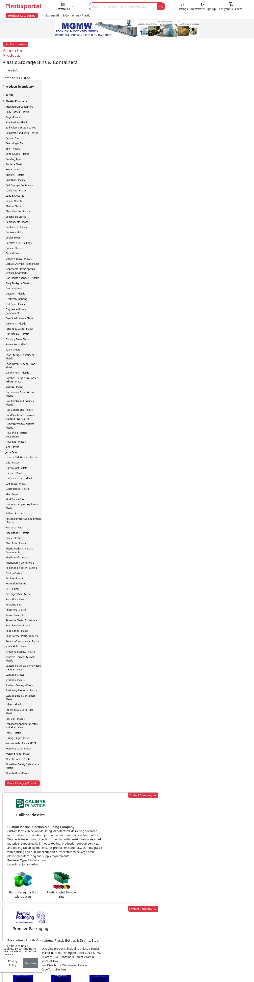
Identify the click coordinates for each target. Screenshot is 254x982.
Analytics (170, 972)
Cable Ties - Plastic (16, 169)
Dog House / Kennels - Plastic (22, 257)
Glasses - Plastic (15, 366)
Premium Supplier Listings (189, 937)
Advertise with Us (183, 905)
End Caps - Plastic (15, 283)
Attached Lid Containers (19, 85)
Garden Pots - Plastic (17, 351)
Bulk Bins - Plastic (15, 159)
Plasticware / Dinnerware (20, 541)
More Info (127, 850)
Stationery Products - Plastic (21, 669)
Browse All (178, 921)
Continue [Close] (30, 963)
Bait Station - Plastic (17, 101)
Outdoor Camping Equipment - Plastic (23, 485)
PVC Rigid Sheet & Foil (18, 573)
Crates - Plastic (14, 227)
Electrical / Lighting (16, 278)
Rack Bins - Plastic (16, 578)
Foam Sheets (13, 328)
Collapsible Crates (16, 195)
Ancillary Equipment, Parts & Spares (123, 944)
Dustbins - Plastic (15, 272)
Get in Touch (227, 721)
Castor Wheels (14, 180)
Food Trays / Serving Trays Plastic (20, 344)
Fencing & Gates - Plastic (19, 307)
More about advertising (70, 381)
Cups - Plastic (13, 232)
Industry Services (109, 960)
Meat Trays (12, 473)
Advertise (206, 972)
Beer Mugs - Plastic (16, 122)
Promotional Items (16, 562)
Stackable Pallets (15, 659)
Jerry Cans (11, 431)
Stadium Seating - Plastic (20, 664)
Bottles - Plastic (14, 143)
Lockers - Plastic (15, 452)
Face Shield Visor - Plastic (20, 297)
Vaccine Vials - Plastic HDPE (21, 722)
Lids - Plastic (12, 441)
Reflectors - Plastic (16, 589)
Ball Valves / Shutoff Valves (21, 106)
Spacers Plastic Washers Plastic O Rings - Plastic (23, 646)
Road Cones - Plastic (17, 609)
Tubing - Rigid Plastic (17, 717)
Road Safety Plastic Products (22, 615)
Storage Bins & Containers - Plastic (21, 676)
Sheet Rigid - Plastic (17, 625)
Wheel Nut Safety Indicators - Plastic (22, 745)
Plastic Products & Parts (114, 913)
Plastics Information (38, 921)
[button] (65, 7)
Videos (28, 929)
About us (151, 972)
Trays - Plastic (13, 712)
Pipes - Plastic (13, 517)
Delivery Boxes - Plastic (19, 237)
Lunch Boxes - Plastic (17, 468)
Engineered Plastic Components (16, 290)
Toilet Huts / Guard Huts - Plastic (20, 690)
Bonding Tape (13, 138)
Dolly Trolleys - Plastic (18, 262)
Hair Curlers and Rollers (19, 389)
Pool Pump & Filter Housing (21, 547)
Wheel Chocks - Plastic (18, 738)
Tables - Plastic (14, 683)
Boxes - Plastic (14, 148)
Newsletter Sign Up (37, 913)
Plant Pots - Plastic (16, 522)
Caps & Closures (15, 174)
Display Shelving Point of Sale (22, 242)
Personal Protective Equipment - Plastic (23, 499)
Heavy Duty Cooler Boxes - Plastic (21, 404)
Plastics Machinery (110, 937)
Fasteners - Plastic (16, 302)
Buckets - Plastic (15, 153)
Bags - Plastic (13, 96)
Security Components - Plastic (22, 620)
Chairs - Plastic (14, 185)
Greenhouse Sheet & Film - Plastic (21, 372)
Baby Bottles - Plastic (17, 91)
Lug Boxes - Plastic (16, 462)
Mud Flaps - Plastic (16, 478)
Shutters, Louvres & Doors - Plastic (21, 637)
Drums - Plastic (14, 267)
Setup (188, 972)
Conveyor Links (14, 211)
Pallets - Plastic (14, 492)
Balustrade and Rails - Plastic (22, 112)
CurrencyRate (212, 287)
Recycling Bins (14, 583)
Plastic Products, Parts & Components (19, 529)
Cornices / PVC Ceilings (19, 222)
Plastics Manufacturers (113, 905)
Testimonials (179, 913)
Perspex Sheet (14, 506)
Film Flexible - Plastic (17, 313)
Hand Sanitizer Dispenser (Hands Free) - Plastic (20, 395)
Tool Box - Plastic (15, 697)
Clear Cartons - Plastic (18, 190)
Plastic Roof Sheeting (18, 536)
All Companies (16, 44)
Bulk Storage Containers (19, 164)
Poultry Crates (14, 552)
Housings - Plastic (16, 420)
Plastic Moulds (107, 952)
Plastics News (33, 905)
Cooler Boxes (13, 216)
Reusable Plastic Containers (21, 599)
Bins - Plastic (13, 127)
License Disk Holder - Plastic (21, 436)
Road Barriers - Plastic (18, 604)
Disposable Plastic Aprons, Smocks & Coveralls (21, 249)
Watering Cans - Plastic (19, 727)
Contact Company (184, 62)
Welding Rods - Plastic (18, 732)
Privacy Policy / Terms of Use (117, 972)
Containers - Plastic (16, 206)
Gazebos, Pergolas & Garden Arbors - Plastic (22, 358)
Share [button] (115, 795)
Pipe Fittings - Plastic (17, 512)
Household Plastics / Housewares (17, 413)
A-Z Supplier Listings (185, 929)
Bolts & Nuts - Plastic (17, 132)
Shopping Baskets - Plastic (20, 630)
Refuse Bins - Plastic (17, 594)
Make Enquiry (228, 459)
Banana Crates (14, 117)
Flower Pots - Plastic (17, 323)
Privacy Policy (12, 963)
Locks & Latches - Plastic (19, 457)
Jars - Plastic (12, 426)
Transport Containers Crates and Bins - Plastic (22, 704)
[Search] (123, 6)
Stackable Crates (15, 653)
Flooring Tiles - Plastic (18, 318)
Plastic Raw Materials (112, 929)
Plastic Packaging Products (22, 762)
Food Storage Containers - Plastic (20, 335)
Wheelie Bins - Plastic (18, 752)
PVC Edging (12, 568)
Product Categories (21, 15)
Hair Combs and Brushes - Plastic (20, 381)
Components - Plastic (18, 201)
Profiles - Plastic (14, 557)
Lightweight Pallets (16, 447)
